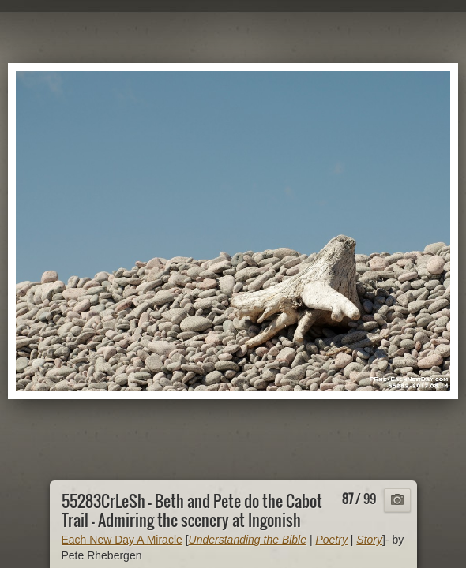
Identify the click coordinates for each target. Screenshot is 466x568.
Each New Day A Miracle (122, 539)
